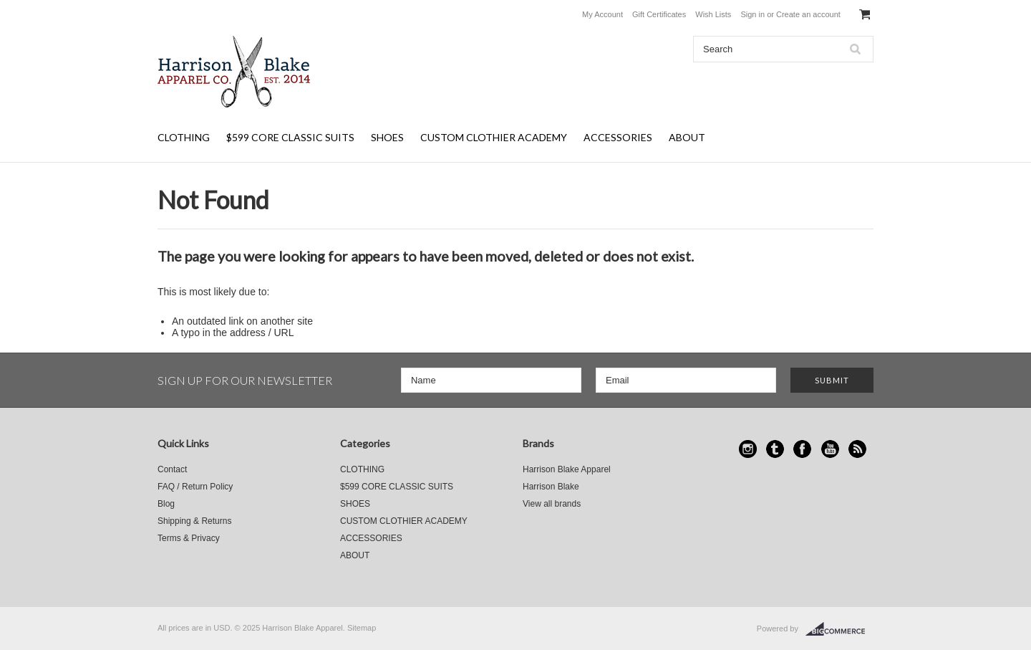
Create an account (808, 14)
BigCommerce (839, 629)
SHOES (387, 137)
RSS (857, 449)
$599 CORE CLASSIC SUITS (290, 137)
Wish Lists (713, 14)
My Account (602, 14)
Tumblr (775, 449)
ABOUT (687, 137)
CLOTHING (184, 137)
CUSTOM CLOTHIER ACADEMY (493, 137)
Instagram (748, 449)
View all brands (552, 504)
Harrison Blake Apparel (567, 469)
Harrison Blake (551, 487)
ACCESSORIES (618, 137)
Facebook (802, 449)
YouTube (830, 449)
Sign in (752, 14)
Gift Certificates (659, 14)
